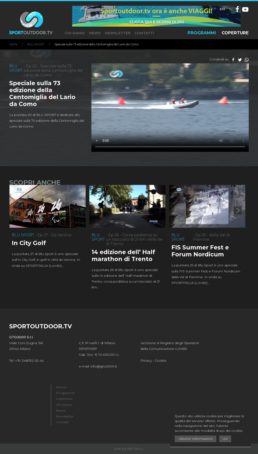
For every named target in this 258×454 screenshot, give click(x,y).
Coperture (64, 399)
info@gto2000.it (103, 366)
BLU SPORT (36, 44)
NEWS (94, 33)
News (60, 410)
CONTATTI (144, 33)
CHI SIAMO (75, 33)
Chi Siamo (64, 405)
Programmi (65, 393)
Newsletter (64, 416)
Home (13, 44)
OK (225, 439)
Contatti (62, 422)
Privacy (146, 360)
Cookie (160, 360)
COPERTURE (235, 32)
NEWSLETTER (118, 33)
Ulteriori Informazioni (195, 439)
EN (222, 9)
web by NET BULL (129, 449)
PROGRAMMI (202, 32)
